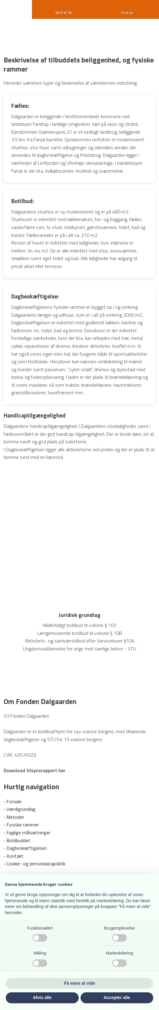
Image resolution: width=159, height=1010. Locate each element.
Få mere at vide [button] (79, 983)
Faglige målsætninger (28, 832)
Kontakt (14, 856)
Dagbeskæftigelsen (26, 848)
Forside (14, 801)
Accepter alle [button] (117, 997)
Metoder (15, 817)
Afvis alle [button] (42, 997)
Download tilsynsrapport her (34, 770)
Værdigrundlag (21, 809)
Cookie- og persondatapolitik (35, 863)
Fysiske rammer (22, 824)
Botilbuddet (18, 840)
